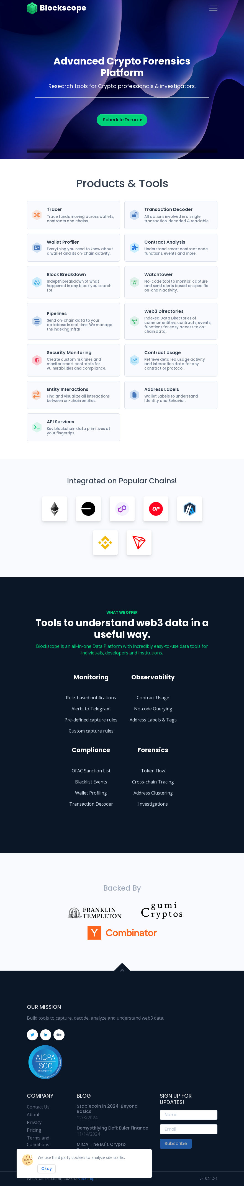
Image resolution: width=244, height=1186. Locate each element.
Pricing (34, 1130)
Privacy (34, 1122)
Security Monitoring (69, 352)
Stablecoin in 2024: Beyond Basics (107, 1109)
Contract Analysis (164, 242)
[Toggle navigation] (213, 8)
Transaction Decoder (168, 209)
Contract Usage (162, 352)
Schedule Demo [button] (122, 120)
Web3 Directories (164, 311)
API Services (60, 422)
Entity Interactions (67, 389)
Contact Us (38, 1107)
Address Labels (161, 389)
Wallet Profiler (63, 242)
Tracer (54, 209)
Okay (46, 1168)
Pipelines (57, 313)
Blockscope (56, 8)
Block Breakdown (66, 274)
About (33, 1115)
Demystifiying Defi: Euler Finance (112, 1128)
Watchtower (158, 274)
